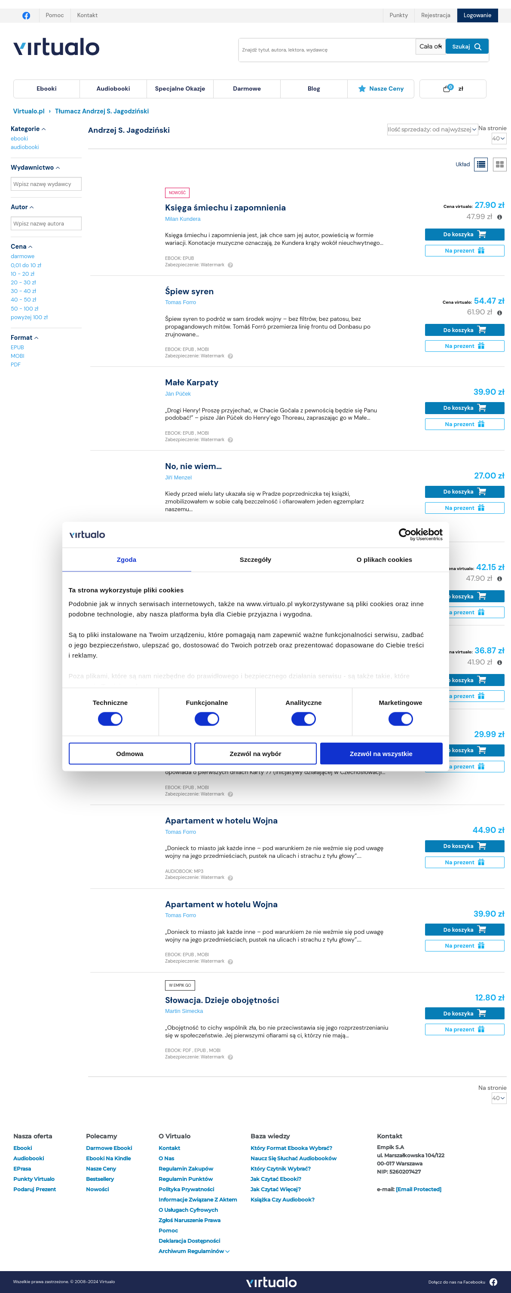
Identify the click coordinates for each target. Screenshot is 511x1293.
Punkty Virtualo (34, 1179)
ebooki (19, 138)
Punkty (399, 15)
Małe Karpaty (192, 382)
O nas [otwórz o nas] (166, 1158)
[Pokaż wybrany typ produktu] (430, 47)
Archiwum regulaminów (194, 1251)
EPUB (17, 347)
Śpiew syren (189, 291)
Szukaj (467, 47)
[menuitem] (46, 88)
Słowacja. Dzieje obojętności (222, 1000)
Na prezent (464, 250)
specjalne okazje (180, 88)
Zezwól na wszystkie (381, 753)
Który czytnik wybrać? (281, 1168)
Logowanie (477, 15)
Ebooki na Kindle (108, 1158)
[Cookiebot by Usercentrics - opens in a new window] (405, 534)
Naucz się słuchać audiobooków (294, 1158)
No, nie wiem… (193, 466)
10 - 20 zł (22, 274)
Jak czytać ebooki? (276, 1179)
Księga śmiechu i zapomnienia (225, 207)
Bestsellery (100, 1179)
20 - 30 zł (23, 282)
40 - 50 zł (23, 299)
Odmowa (129, 753)
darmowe (247, 88)
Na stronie (492, 128)
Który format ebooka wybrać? (291, 1148)
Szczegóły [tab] (255, 559)
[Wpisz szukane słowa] (321, 50)
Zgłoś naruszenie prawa (189, 1220)
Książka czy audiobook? (283, 1199)
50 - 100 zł (24, 308)
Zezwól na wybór (255, 753)
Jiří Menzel (178, 477)
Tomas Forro (180, 302)
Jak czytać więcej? (276, 1189)
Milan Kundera (183, 219)
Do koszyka (465, 234)
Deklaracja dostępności (189, 1241)
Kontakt (87, 15)
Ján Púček (178, 393)
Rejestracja (435, 15)
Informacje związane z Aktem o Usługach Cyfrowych (198, 1204)
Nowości (97, 1189)
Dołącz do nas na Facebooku (463, 1282)
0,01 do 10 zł (26, 265)
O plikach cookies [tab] (384, 559)
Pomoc (55, 15)
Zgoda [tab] (127, 559)
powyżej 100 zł (29, 317)
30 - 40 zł (23, 291)
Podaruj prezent (34, 1189)
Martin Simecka (184, 1011)
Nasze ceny (381, 88)
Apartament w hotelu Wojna (221, 820)
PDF (16, 364)
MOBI (17, 356)
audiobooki (25, 147)
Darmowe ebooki (109, 1148)
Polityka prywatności (186, 1189)
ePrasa (22, 1168)
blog (314, 88)
